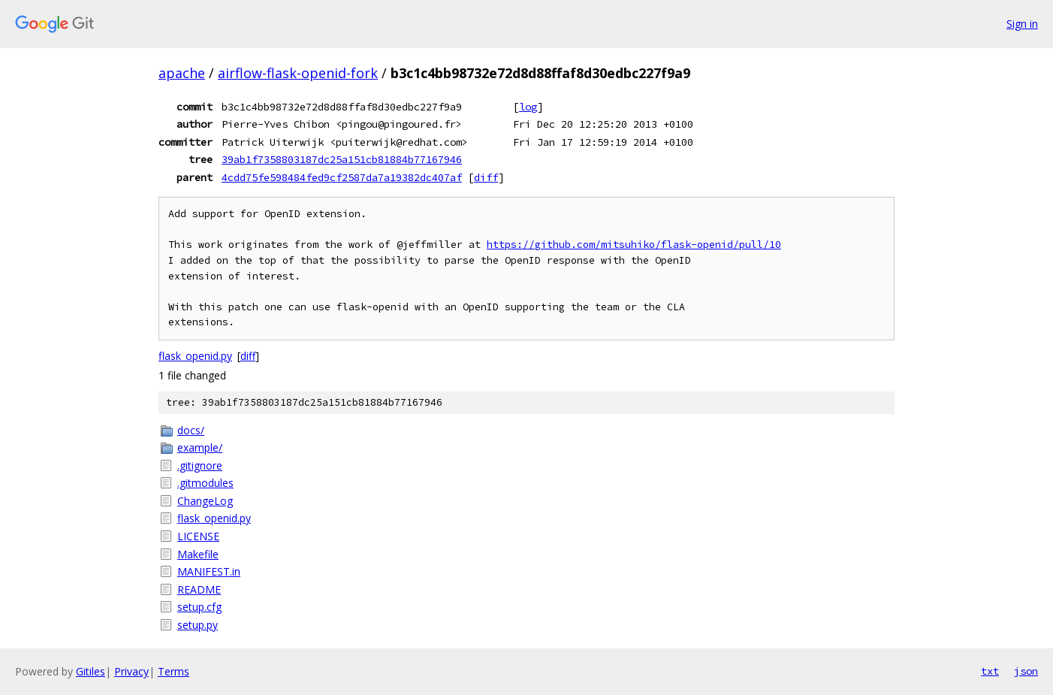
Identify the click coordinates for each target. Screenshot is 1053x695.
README (199, 589)
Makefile (198, 554)
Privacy (131, 671)
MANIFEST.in (208, 571)
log (528, 106)
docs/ (190, 430)
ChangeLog (205, 501)
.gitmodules (205, 483)
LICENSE (198, 536)
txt (990, 671)
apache (181, 73)
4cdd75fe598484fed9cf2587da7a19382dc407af (342, 177)
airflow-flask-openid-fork (298, 73)
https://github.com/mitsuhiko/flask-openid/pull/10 (634, 244)
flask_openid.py (195, 356)
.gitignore (199, 465)
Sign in (1022, 24)
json (1026, 671)
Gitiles (90, 671)
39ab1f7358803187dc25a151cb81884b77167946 (342, 159)
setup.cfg (199, 607)
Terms (173, 671)
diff (486, 177)
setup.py (197, 625)
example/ (199, 447)
